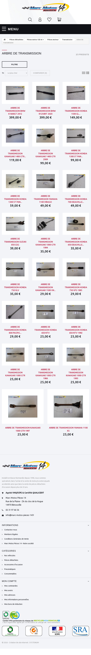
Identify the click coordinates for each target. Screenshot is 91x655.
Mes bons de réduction (13, 610)
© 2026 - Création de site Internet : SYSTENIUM (20, 649)
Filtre (14, 63)
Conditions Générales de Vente (16, 545)
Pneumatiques (10, 575)
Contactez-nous (10, 536)
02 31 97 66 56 (12, 516)
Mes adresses (9, 601)
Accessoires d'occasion (13, 571)
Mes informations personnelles (16, 606)
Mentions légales (11, 541)
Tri (3, 72)
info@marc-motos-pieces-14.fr (20, 521)
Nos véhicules (9, 562)
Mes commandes (11, 592)
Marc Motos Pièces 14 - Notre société (19, 550)
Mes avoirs (8, 597)
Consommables (10, 580)
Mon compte (9, 587)
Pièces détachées (11, 566)
